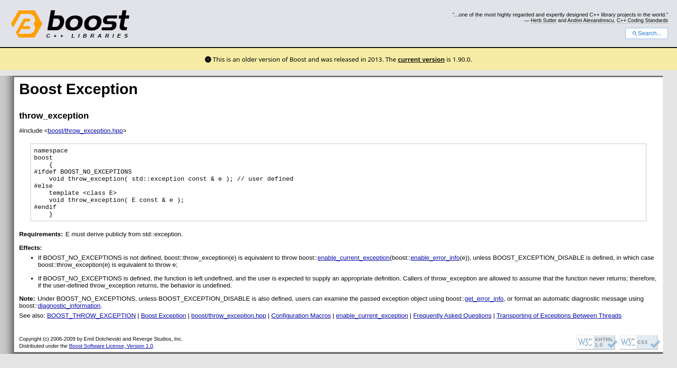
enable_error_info (434, 271)
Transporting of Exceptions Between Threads (559, 329)
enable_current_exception (354, 271)
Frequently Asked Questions (452, 329)
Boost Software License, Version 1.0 (111, 360)
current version (421, 59)
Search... (646, 33)
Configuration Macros (301, 329)
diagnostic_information (69, 319)
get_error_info (484, 312)
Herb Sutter (544, 20)
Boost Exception (163, 329)
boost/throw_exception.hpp (85, 130)
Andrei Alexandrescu (590, 20)
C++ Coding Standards (642, 20)
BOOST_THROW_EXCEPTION (91, 329)
